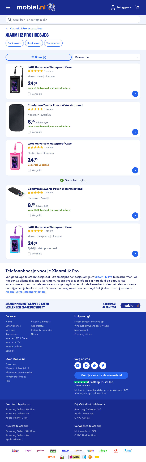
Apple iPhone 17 (14, 439)
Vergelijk (37, 94)
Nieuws (35, 334)
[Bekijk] (135, 94)
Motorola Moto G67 (85, 431)
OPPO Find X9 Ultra (85, 435)
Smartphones (13, 326)
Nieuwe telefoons (17, 426)
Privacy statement (16, 376)
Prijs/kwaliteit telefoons (89, 404)
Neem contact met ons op (89, 321)
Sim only (10, 330)
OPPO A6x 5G (82, 417)
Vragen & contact (40, 321)
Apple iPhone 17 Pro (17, 417)
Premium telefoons (18, 404)
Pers (8, 381)
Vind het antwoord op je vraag (91, 326)
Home (9, 321)
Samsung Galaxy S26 (17, 413)
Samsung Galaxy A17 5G (87, 409)
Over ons (11, 364)
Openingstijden (83, 334)
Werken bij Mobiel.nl (17, 368)
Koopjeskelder (14, 346)
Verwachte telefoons (87, 426)
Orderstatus (37, 326)
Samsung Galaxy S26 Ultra (21, 409)
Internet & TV (13, 342)
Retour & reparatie (41, 330)
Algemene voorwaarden (19, 372)
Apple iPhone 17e (83, 413)
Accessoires (12, 334)
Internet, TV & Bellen (17, 338)
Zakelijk (10, 350)
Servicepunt (81, 330)
